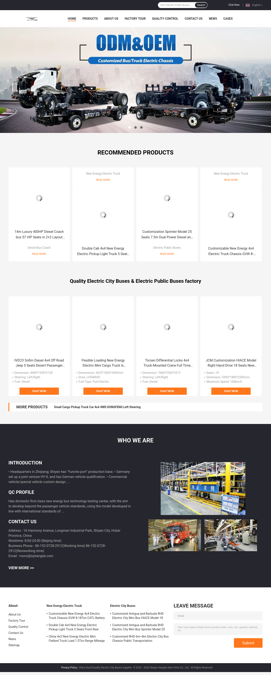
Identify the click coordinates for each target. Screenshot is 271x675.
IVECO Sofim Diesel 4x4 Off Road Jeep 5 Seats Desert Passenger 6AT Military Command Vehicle (39, 363)
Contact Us (193, 18)
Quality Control (165, 18)
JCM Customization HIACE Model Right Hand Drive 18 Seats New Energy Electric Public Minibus (231, 363)
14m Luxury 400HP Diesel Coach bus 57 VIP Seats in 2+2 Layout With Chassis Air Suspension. (39, 235)
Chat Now (233, 4)
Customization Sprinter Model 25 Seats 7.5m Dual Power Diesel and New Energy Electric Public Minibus (167, 235)
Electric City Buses (123, 605)
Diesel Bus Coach (39, 247)
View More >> (21, 568)
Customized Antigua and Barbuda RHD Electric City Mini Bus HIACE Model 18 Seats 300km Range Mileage (138, 616)
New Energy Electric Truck (103, 173)
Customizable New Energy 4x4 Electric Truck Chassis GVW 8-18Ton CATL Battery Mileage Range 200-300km (231, 251)
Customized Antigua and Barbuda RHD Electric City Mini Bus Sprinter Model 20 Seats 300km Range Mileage (138, 627)
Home (72, 18)
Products (90, 18)
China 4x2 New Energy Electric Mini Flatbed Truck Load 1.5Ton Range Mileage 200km (77, 639)
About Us (111, 18)
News (213, 18)
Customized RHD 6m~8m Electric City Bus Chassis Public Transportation (140, 638)
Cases (228, 18)
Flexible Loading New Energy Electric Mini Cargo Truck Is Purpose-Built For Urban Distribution (103, 363)
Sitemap (13, 645)
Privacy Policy (69, 667)
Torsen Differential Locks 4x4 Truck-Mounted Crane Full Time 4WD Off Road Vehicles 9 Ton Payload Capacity (167, 363)
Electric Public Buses (167, 247)
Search (201, 5)
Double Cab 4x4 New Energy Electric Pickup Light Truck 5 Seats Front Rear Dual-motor (103, 251)
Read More (39, 254)
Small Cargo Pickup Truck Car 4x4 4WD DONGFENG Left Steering (97, 407)
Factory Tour (135, 18)
